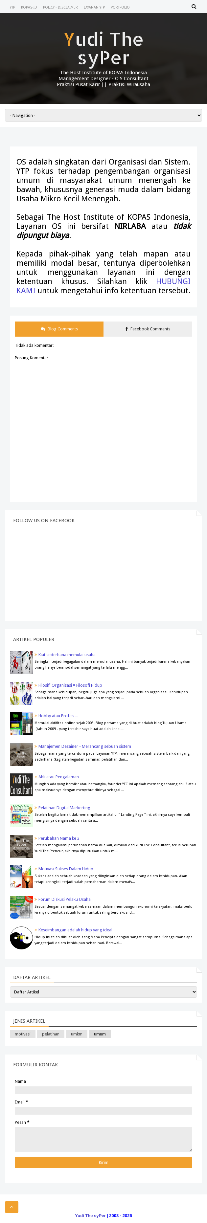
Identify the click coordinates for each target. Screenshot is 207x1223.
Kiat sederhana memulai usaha (67, 654)
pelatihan (50, 1034)
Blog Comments (59, 328)
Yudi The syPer (103, 48)
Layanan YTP (94, 7)
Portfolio (120, 7)
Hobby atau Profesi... (58, 715)
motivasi (23, 1034)
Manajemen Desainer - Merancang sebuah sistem (84, 746)
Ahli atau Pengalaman (58, 776)
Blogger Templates (125, 1208)
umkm (76, 1034)
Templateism (90, 1208)
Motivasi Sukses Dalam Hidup (65, 868)
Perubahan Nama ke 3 (59, 838)
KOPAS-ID (29, 7)
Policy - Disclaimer (60, 7)
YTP (12, 7)
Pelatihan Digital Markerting (64, 807)
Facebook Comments (148, 328)
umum (100, 1034)
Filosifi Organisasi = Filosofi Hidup (70, 685)
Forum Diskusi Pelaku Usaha (64, 899)
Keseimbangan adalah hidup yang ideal (75, 929)
